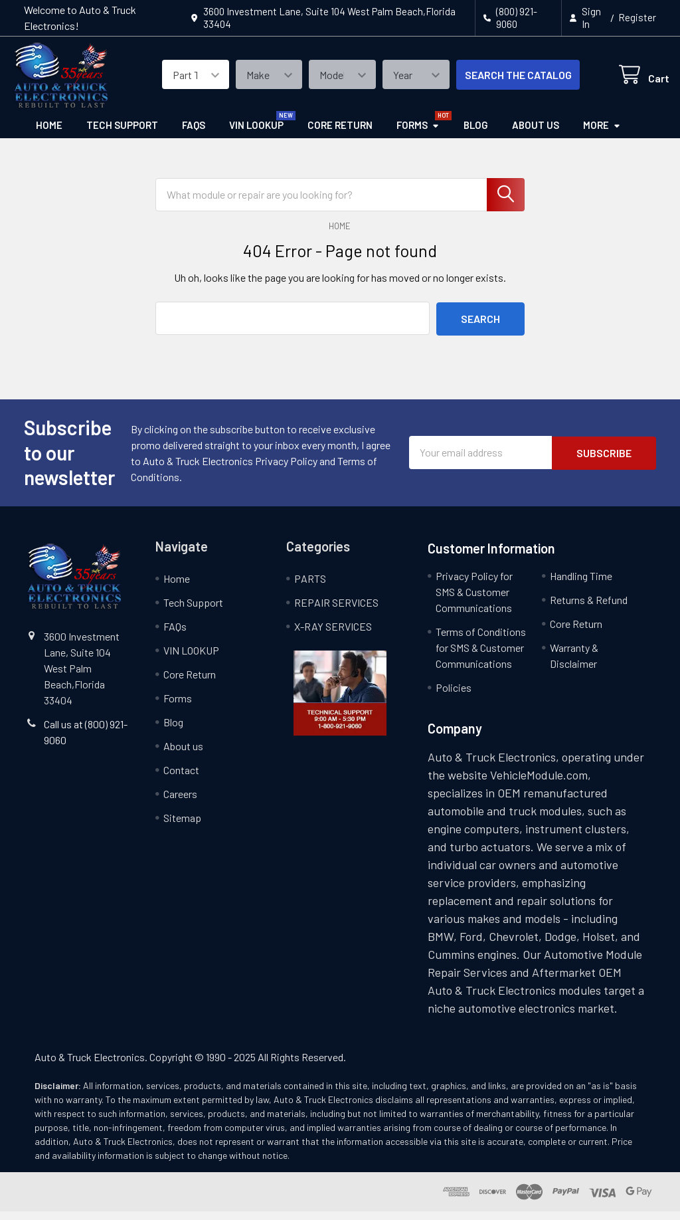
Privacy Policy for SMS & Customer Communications (474, 600)
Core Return (340, 136)
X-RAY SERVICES (333, 635)
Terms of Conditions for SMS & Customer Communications (481, 656)
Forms (418, 136)
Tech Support (122, 136)
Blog (476, 136)
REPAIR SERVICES (336, 611)
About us (535, 136)
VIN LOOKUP (256, 136)
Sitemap (182, 826)
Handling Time (581, 584)
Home (49, 136)
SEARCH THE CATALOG (504, 81)
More (602, 136)
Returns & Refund (589, 608)
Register (637, 17)
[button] (340, 702)
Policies (453, 696)
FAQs (193, 136)
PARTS (310, 587)
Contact (181, 778)
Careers (180, 802)
